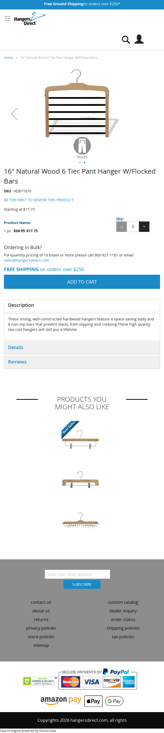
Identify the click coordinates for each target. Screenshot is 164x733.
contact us (41, 602)
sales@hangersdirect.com (26, 260)
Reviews (17, 362)
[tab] (82, 305)
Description (21, 305)
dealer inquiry (123, 611)
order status (123, 619)
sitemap (41, 645)
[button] (14, 114)
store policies (41, 637)
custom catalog (123, 602)
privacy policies (41, 628)
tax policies (123, 637)
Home (8, 57)
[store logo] (30, 18)
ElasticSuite (47, 731)
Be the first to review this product (39, 199)
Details (15, 347)
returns (41, 619)
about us (41, 611)
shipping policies (123, 628)
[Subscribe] (81, 584)
